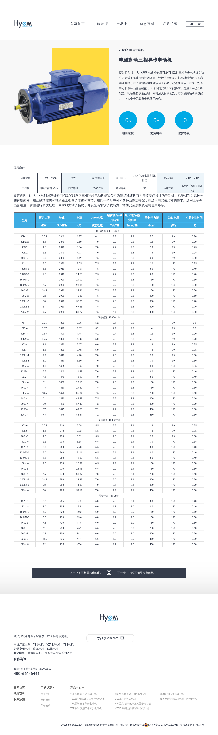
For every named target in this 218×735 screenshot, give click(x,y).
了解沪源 (100, 24)
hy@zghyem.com (110, 642)
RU (199, 24)
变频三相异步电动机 (141, 576)
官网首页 (77, 24)
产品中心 (124, 24)
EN (191, 24)
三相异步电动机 (91, 576)
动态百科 (147, 24)
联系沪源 (170, 24)
